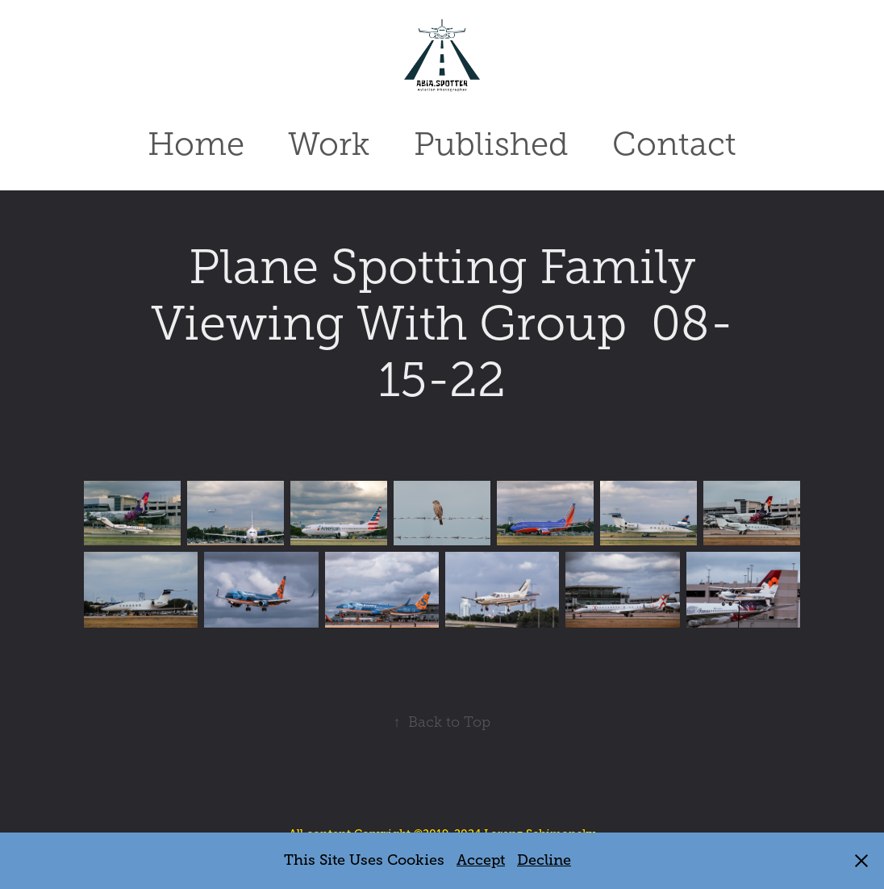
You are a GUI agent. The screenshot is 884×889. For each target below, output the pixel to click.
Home (196, 144)
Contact (674, 144)
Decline (544, 860)
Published (491, 144)
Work (328, 144)
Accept (481, 860)
